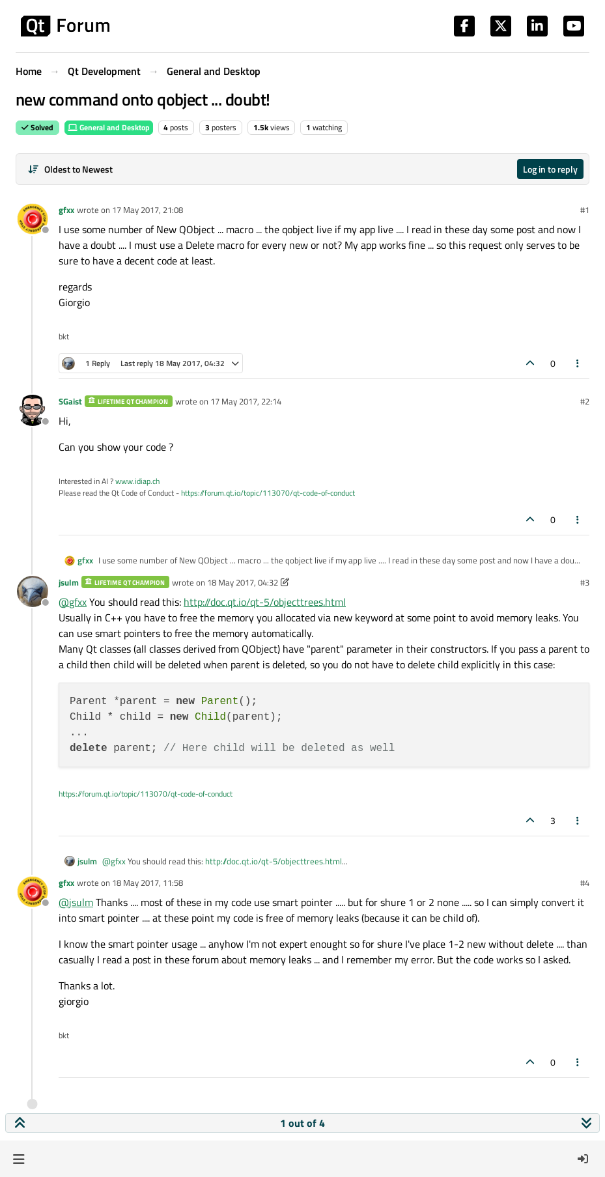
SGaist (70, 401)
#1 (584, 209)
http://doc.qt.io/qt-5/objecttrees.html (265, 602)
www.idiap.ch (137, 481)
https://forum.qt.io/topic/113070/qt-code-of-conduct (268, 493)
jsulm (69, 582)
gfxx (66, 209)
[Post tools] (578, 363)
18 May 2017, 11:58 (147, 882)
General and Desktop (109, 127)
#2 (584, 401)
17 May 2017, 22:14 (245, 401)
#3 (584, 582)
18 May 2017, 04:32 (242, 582)
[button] (18, 1159)
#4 (584, 882)
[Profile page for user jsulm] (32, 591)
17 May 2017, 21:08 (147, 209)
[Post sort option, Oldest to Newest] (70, 169)
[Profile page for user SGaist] (32, 410)
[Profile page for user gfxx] (32, 218)
